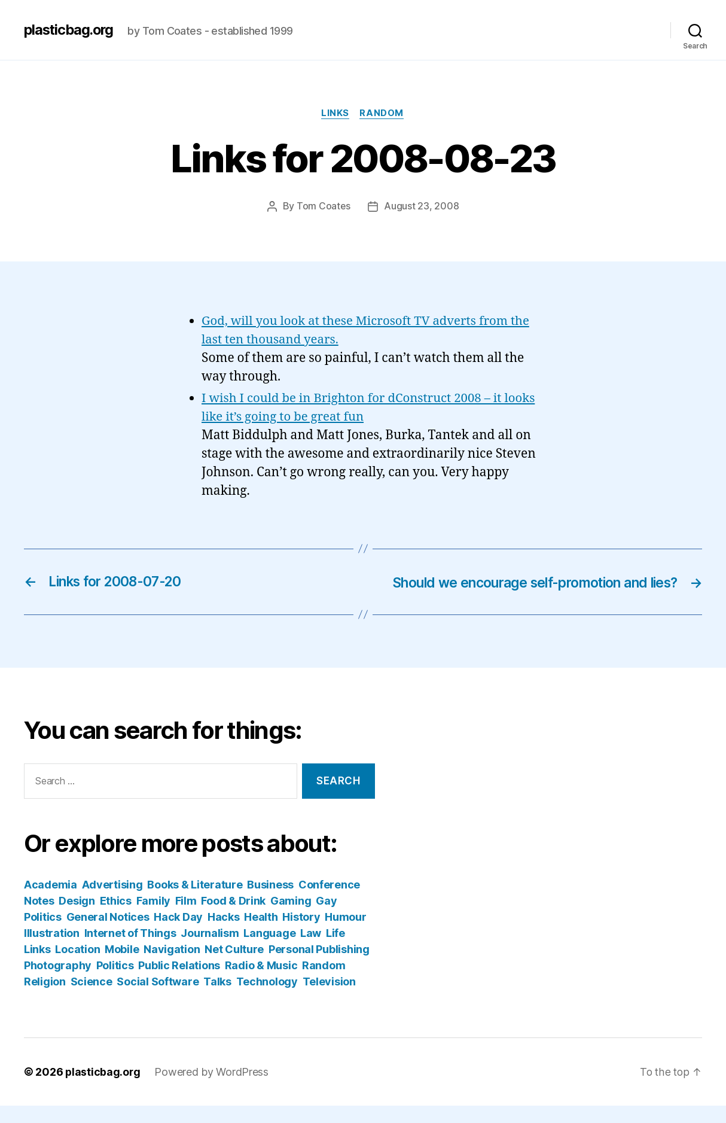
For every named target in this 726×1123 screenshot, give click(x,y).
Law (310, 950)
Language (269, 950)
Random (383, 113)
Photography (57, 982)
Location (77, 966)
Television (329, 999)
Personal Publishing (319, 966)
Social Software (158, 999)
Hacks (224, 934)
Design (76, 918)
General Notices (108, 934)
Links (335, 113)
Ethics (116, 918)
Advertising (112, 902)
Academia (50, 902)
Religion (45, 999)
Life (335, 950)
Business (270, 902)
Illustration (52, 950)
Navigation (172, 966)
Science (91, 999)
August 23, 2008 (422, 207)
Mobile (122, 966)
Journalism (210, 950)
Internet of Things (130, 950)
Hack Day (178, 934)
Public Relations (179, 982)
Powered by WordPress (212, 1089)
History (301, 934)
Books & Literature (194, 902)
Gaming (290, 918)
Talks (217, 999)
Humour (345, 934)
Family (153, 918)
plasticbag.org (70, 30)
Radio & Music (261, 982)
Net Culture (234, 966)
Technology (267, 999)
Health (260, 934)
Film (186, 918)
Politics (115, 982)
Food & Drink (233, 918)
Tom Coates (323, 207)
